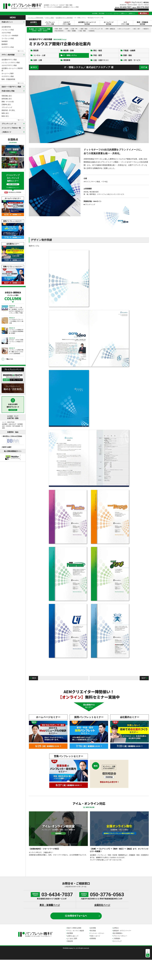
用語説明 (70, 941)
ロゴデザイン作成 (8, 47)
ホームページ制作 (8, 73)
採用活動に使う (7, 99)
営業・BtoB (58, 29)
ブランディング (7, 107)
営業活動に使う (7, 96)
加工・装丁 (137, 29)
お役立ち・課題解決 (13, 295)
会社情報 (94, 13)
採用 (66, 29)
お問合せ (144, 13)
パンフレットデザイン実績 (11, 62)
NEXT (143, 68)
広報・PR (74, 29)
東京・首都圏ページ (50, 905)
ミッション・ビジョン (112, 13)
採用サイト (132, 13)
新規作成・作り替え (8, 110)
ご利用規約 (116, 939)
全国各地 (91, 31)
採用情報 (93, 939)
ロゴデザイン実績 (8, 76)
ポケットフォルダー (124, 29)
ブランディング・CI (96, 29)
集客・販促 (84, 29)
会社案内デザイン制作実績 (64, 17)
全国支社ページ (102, 905)
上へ (148, 952)
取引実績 (101, 13)
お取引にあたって (72, 936)
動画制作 (5, 44)
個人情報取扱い (118, 933)
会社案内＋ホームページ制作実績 (12, 69)
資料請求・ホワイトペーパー (122, 931)
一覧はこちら (9, 359)
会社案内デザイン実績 (9, 59)
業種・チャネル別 (8, 101)
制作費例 (70, 933)
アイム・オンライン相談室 (75, 931)
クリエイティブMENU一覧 (11, 128)
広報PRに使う (6, 104)
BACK (35, 68)
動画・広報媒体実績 (8, 79)
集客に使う (5, 113)
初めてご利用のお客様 (74, 928)
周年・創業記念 (110, 29)
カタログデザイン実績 (9, 65)
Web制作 (5, 41)
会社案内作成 (6, 27)
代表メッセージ (95, 936)
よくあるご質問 (72, 939)
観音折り (146, 29)
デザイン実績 (49, 17)
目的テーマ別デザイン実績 (11, 87)
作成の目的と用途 (8, 91)
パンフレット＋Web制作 (10, 35)
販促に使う (5, 116)
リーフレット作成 (8, 38)
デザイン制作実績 (8, 55)
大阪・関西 (82, 31)
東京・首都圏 (72, 31)
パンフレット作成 (8, 30)
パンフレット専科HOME (35, 17)
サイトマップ (117, 941)
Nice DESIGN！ (59, 31)
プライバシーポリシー (120, 936)
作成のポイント (7, 22)
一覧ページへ (20, 51)
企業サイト (124, 13)
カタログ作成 (6, 33)
